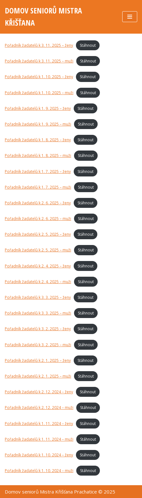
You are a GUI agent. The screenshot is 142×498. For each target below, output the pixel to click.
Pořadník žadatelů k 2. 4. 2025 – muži (38, 281)
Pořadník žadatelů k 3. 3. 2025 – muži (38, 313)
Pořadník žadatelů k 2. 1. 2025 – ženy (38, 360)
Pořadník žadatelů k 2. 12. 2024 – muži (39, 407)
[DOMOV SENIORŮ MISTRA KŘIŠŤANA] (59, 16)
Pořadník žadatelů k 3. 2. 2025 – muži (38, 344)
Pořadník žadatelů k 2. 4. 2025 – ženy (38, 266)
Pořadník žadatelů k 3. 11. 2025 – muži (39, 61)
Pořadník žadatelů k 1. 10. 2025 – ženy (39, 76)
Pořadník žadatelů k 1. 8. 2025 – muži (38, 155)
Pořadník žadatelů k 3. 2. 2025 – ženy (38, 328)
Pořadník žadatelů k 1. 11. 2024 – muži (39, 439)
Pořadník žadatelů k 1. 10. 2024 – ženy (39, 455)
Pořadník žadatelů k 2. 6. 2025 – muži (38, 218)
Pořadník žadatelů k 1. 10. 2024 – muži (39, 470)
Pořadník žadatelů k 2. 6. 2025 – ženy (38, 203)
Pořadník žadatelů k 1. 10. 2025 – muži (39, 92)
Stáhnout (88, 45)
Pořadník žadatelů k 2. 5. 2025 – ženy (38, 234)
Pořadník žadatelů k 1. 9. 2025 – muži (38, 124)
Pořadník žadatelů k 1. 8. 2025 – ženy (38, 140)
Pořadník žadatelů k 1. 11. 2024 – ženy (39, 423)
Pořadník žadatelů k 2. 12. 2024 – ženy (39, 392)
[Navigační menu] (129, 16)
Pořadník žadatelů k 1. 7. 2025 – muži (38, 187)
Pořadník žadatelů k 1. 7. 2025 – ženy (38, 171)
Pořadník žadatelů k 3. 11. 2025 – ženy (39, 45)
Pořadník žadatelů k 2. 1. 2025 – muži (38, 376)
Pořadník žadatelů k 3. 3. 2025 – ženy (38, 297)
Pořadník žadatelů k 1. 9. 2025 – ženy (38, 108)
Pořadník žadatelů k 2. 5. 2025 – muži (38, 250)
